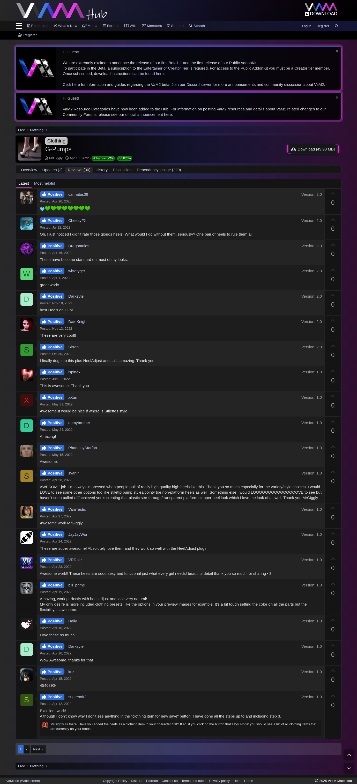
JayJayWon (78, 534)
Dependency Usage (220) (159, 170)
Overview (29, 170)
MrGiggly (56, 158)
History (101, 170)
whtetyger (76, 271)
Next (36, 749)
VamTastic (77, 509)
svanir (73, 473)
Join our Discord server (191, 84)
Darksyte (76, 296)
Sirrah (73, 347)
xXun (72, 397)
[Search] (336, 26)
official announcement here (148, 114)
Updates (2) (52, 170)
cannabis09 (78, 194)
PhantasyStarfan (82, 448)
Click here (71, 84)
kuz (71, 671)
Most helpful (44, 183)
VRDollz (75, 559)
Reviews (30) (79, 170)
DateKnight (77, 321)
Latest (23, 183)
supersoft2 (77, 697)
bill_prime (76, 585)
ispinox (74, 372)
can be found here (148, 73)
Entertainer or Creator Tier (165, 68)
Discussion (122, 170)
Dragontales (78, 246)
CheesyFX (77, 220)
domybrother (79, 422)
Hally (72, 621)
